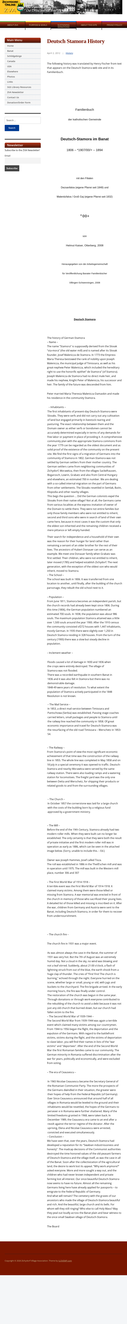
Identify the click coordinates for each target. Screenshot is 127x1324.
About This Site (89, 25)
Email (8, 155)
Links (10, 81)
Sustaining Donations (63, 26)
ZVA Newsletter (15, 92)
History (69, 53)
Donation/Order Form (18, 102)
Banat (10, 50)
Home (10, 45)
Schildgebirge (14, 56)
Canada (11, 61)
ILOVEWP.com (65, 1260)
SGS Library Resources (19, 87)
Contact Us (13, 97)
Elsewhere (12, 71)
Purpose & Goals (38, 25)
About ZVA (12, 25)
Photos (11, 76)
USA (9, 66)
